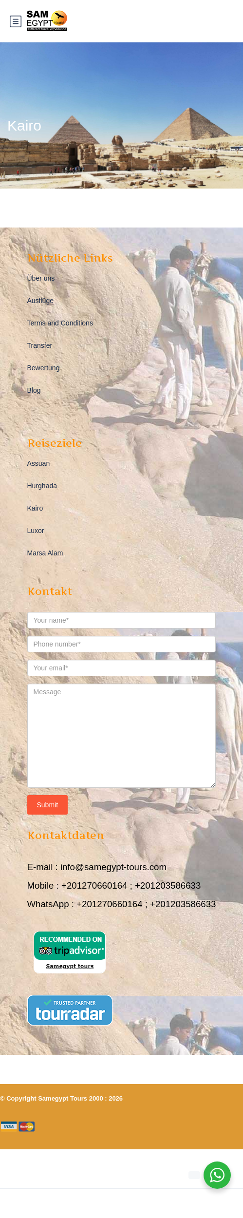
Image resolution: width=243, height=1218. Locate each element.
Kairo (35, 508)
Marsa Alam (45, 553)
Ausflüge (40, 300)
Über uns (41, 278)
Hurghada (42, 486)
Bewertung (43, 368)
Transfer (40, 345)
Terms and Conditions (60, 323)
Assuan (38, 463)
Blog (34, 390)
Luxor (35, 530)
